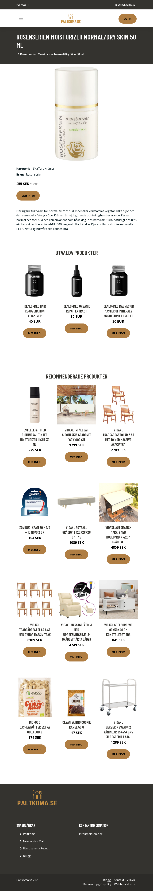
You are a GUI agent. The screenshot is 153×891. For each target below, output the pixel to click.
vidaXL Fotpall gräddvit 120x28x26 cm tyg (76, 532)
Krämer (49, 168)
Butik (128, 18)
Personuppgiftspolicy (97, 884)
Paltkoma (29, 834)
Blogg (27, 856)
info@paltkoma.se (125, 4)
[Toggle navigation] (21, 18)
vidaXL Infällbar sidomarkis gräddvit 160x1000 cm (76, 435)
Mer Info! (28, 195)
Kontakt (119, 880)
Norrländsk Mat (33, 841)
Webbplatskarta (124, 884)
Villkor (131, 880)
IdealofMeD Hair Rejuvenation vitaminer (35, 311)
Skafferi (38, 168)
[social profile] (29, 4)
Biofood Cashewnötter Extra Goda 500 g (35, 727)
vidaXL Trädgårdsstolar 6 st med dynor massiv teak (35, 630)
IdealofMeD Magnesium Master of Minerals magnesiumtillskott (118, 311)
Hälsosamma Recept (36, 848)
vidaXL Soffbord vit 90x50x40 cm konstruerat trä (118, 630)
